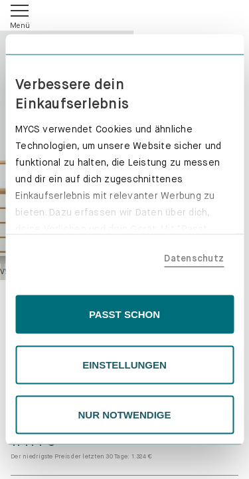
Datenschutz (194, 257)
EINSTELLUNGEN (124, 364)
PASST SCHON (124, 314)
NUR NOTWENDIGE (124, 414)
